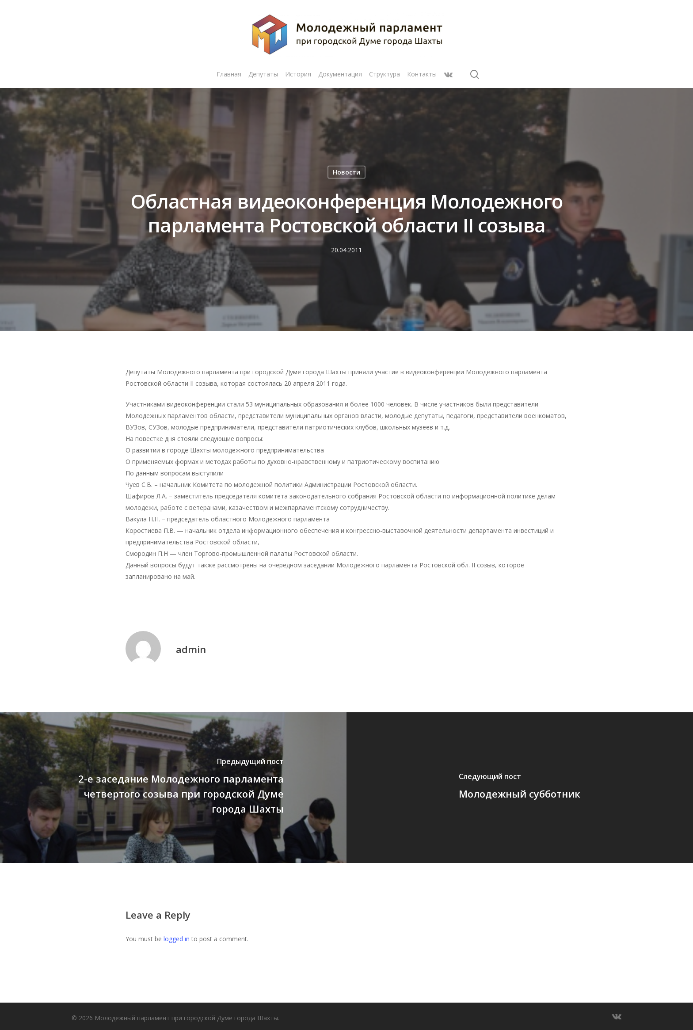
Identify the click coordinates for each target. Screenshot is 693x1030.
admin (191, 649)
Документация (340, 74)
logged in (177, 939)
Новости (346, 172)
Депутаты (263, 74)
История (298, 74)
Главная (229, 74)
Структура (384, 74)
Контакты (422, 74)
